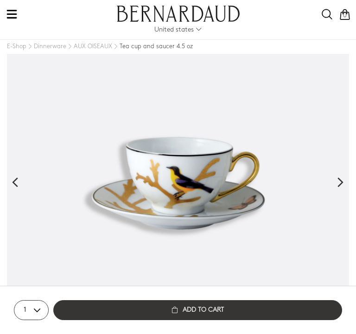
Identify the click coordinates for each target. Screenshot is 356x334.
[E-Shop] (16, 47)
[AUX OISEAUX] (89, 46)
